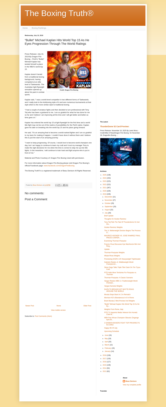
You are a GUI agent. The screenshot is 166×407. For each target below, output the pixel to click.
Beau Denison (131, 381)
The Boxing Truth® (59, 13)
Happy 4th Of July (110, 328)
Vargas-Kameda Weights (113, 286)
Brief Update (108, 216)
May (106, 339)
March (107, 345)
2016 (105, 362)
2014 (105, 368)
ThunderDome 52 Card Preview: (114, 126)
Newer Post (29, 306)
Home (25, 28)
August (107, 210)
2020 (105, 191)
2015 (105, 365)
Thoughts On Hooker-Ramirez (115, 219)
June (107, 335)
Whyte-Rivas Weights (112, 256)
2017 (105, 359)
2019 (105, 194)
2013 (105, 371)
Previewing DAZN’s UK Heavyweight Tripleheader (122, 259)
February (108, 348)
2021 (105, 188)
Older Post (87, 306)
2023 (105, 181)
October (108, 203)
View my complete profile (132, 385)
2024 (105, 178)
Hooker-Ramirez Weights (113, 227)
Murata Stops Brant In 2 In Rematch (117, 294)
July (106, 213)
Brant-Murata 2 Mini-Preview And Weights (119, 301)
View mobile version (58, 310)
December (109, 197)
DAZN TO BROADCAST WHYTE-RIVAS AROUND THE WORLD (119, 290)
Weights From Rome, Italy (113, 309)
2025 (105, 175)
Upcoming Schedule (111, 331)
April (106, 342)
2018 (105, 355)
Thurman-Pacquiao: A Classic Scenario (118, 278)
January (108, 351)
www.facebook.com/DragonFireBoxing (59, 166)
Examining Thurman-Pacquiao (115, 241)
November (109, 200)
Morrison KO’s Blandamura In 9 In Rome (119, 298)
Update (107, 249)
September (109, 207)
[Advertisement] (58, 282)
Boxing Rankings (39, 28)
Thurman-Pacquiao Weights (114, 253)
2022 (105, 184)
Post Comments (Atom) (43, 316)
